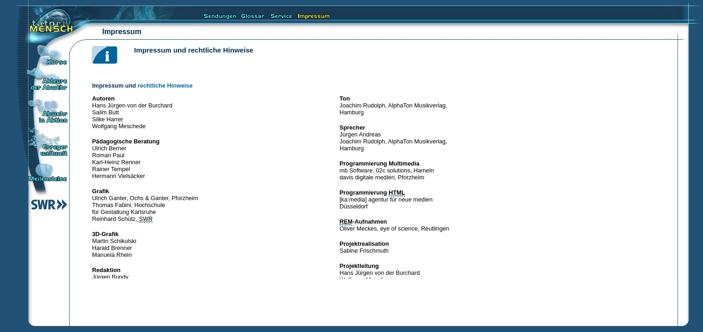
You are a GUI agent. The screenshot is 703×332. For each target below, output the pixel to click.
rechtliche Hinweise (165, 85)
